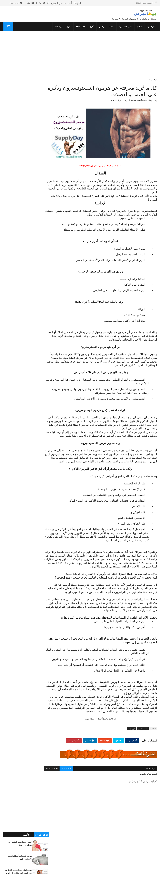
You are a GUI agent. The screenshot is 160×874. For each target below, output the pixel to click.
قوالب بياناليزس (118, 870)
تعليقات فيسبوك (61, 792)
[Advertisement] (105, 57)
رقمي (101, 27)
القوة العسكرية (125, 27)
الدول (69, 27)
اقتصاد (111, 27)
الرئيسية (151, 27)
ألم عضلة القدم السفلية (38, 116)
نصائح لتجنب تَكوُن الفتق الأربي (18, 164)
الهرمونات (131, 753)
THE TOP (80, 27)
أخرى (92, 27)
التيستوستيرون (142, 753)
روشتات (58, 27)
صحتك (139, 27)
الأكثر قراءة (41, 38)
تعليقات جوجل (76, 792)
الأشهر (26, 38)
